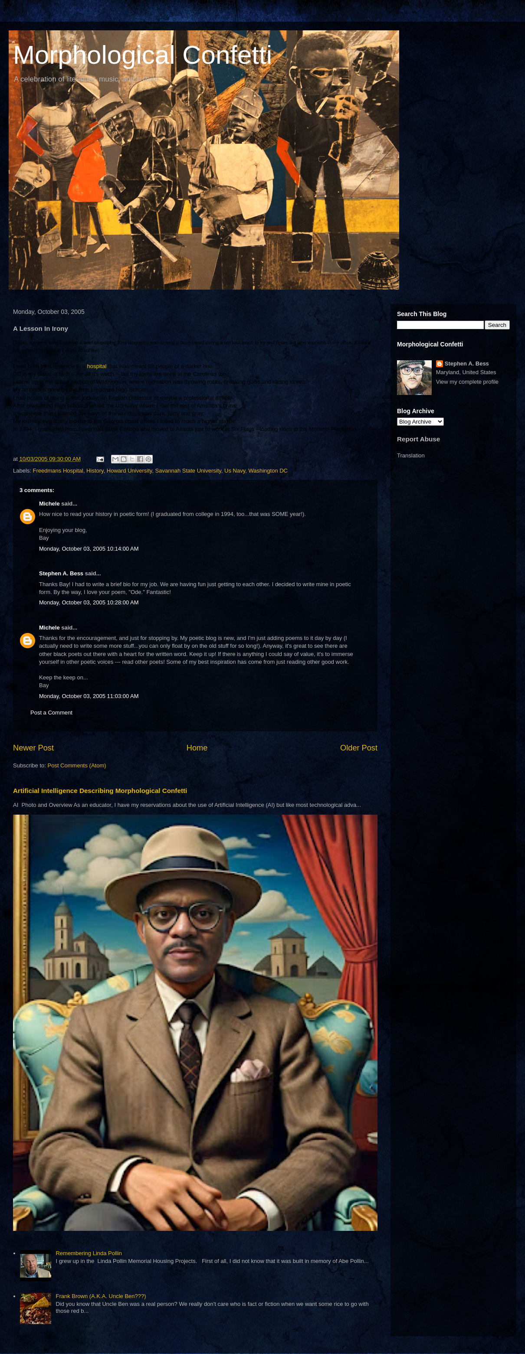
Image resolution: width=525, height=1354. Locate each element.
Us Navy (234, 470)
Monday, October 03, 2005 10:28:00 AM (89, 602)
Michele (49, 503)
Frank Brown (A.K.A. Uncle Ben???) (101, 1296)
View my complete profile (467, 381)
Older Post (358, 748)
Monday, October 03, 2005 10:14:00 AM (89, 548)
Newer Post (33, 748)
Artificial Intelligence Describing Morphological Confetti (100, 790)
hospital (95, 366)
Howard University (129, 470)
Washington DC (268, 470)
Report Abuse (418, 439)
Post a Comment (51, 712)
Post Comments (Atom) (77, 765)
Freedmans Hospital (58, 470)
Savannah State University (188, 470)
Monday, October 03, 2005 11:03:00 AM (89, 696)
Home (197, 748)
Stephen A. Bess (61, 573)
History (94, 470)
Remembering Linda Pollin (88, 1253)
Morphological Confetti (142, 54)
